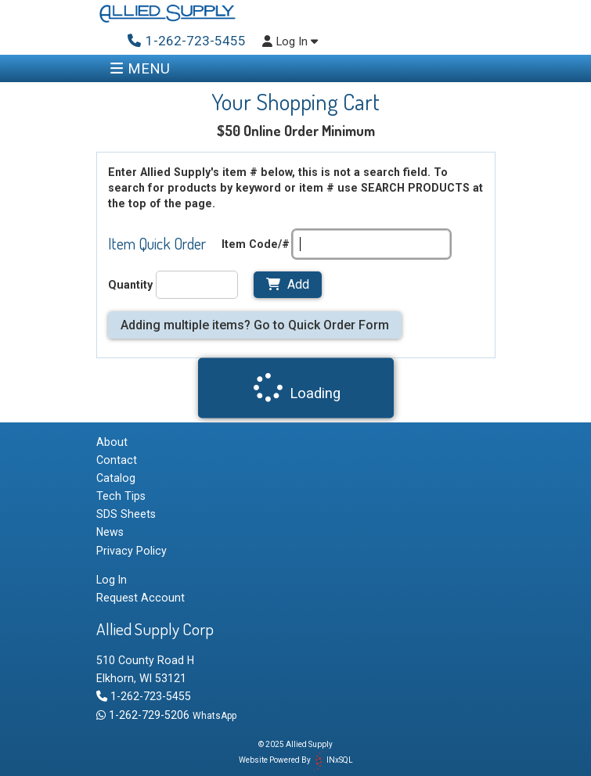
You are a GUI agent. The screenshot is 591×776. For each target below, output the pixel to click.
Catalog (115, 478)
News (110, 532)
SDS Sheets (126, 514)
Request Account (140, 597)
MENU (140, 68)
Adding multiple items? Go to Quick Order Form (255, 325)
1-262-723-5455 (144, 696)
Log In (290, 41)
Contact (116, 460)
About (112, 442)
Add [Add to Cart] (288, 284)
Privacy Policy (131, 550)
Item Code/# (256, 244)
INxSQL (339, 760)
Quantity (130, 284)
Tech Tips (121, 496)
